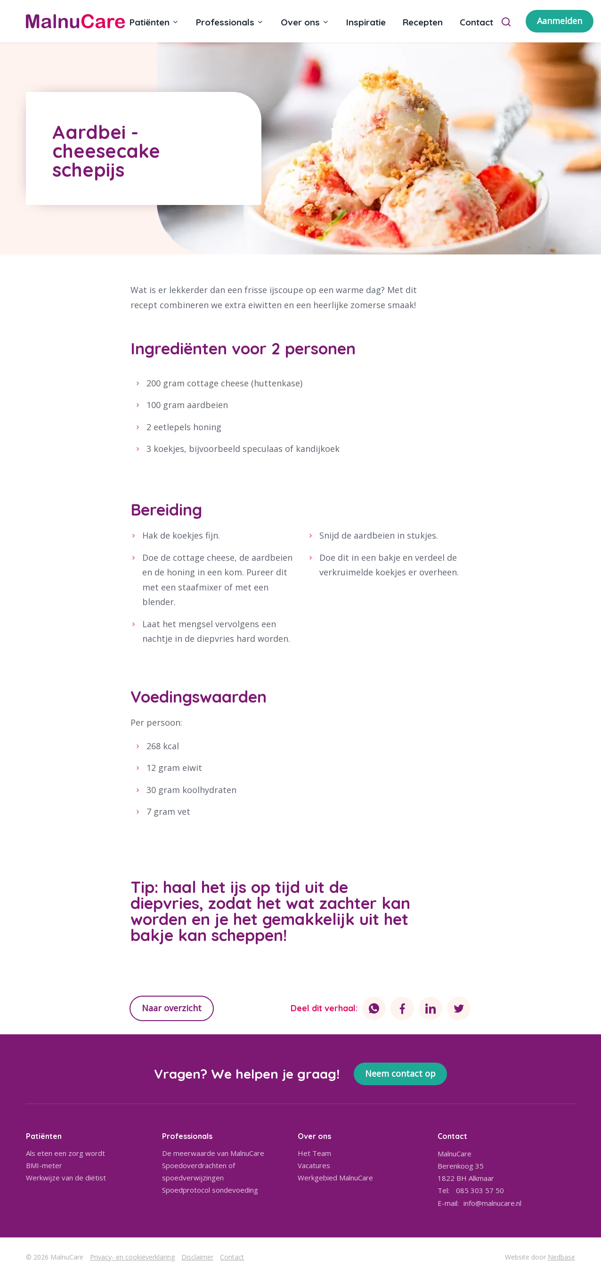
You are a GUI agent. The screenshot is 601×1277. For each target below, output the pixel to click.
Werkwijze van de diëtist (66, 1177)
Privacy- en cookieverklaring (132, 1256)
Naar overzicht (172, 1008)
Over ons (300, 22)
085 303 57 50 (480, 1190)
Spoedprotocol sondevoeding (210, 1190)
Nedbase (561, 1256)
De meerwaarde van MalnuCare (213, 1153)
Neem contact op (400, 1073)
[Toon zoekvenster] (506, 21)
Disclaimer (197, 1256)
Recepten (423, 22)
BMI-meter (44, 1165)
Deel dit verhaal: (324, 1008)
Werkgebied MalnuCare (335, 1177)
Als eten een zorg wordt (65, 1153)
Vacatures (314, 1165)
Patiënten (150, 22)
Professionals (225, 22)
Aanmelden (559, 20)
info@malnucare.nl (492, 1203)
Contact (476, 22)
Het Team (314, 1153)
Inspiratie (366, 22)
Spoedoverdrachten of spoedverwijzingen (198, 1171)
